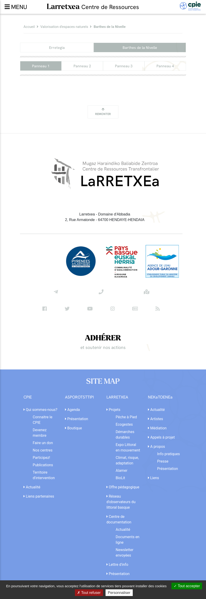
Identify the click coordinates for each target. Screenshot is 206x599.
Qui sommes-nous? (40, 409)
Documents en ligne (127, 540)
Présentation (76, 419)
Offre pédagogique (122, 487)
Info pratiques (168, 454)
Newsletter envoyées (124, 553)
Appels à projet (161, 437)
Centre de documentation (118, 519)
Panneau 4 (165, 66)
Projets (113, 409)
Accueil (29, 27)
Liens (153, 478)
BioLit (120, 478)
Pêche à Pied (126, 417)
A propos (156, 446)
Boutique (73, 428)
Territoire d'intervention (44, 475)
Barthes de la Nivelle (140, 47)
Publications (43, 465)
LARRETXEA (117, 397)
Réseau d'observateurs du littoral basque (120, 502)
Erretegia (57, 47)
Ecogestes (124, 424)
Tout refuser (89, 593)
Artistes (155, 419)
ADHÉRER (103, 338)
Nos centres (43, 450)
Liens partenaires (39, 496)
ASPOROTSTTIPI (79, 397)
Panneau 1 (41, 66)
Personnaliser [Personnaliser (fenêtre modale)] (119, 593)
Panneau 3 (123, 66)
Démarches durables (125, 435)
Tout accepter (187, 586)
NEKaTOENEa (160, 397)
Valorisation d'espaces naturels (64, 27)
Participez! (41, 457)
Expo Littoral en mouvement (128, 447)
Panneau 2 (82, 66)
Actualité (32, 487)
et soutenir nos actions (103, 347)
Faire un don (43, 443)
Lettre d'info (117, 564)
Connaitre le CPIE (42, 420)
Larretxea (93, 6)
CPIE (28, 397)
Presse (162, 461)
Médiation (157, 428)
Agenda (72, 409)
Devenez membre (40, 433)
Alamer (121, 470)
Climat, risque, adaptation (127, 460)
